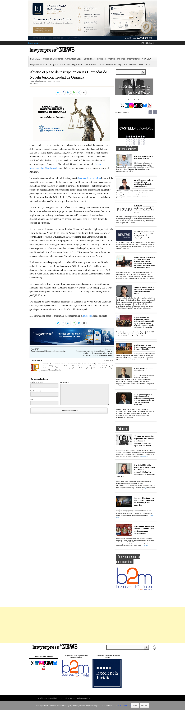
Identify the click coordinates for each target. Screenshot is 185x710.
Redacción (37, 360)
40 (144, 144)
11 (131, 138)
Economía (110, 58)
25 (127, 142)
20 (134, 140)
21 (136, 140)
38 (139, 144)
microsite (87, 316)
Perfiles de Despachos (116, 64)
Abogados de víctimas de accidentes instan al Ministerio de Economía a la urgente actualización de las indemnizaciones (94, 353)
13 (136, 138)
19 (131, 140)
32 (144, 142)
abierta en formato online (89, 178)
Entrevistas (89, 58)
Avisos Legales (83, 698)
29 (136, 142)
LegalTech (77, 64)
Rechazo (135, 705)
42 (129, 146)
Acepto (126, 705)
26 (129, 142)
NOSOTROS (144, 64)
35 (131, 144)
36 (134, 144)
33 (127, 144)
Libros (101, 64)
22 (139, 140)
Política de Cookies (67, 698)
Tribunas (121, 58)
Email (35, 391)
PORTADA (35, 58)
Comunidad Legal (73, 58)
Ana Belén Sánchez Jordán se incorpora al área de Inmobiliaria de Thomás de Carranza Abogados (143, 183)
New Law (146, 58)
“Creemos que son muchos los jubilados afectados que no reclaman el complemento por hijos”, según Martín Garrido (144, 441)
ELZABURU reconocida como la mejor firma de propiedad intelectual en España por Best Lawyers (144, 209)
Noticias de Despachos (52, 58)
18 (129, 140)
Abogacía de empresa (60, 64)
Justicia (100, 58)
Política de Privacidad (47, 698)
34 (129, 144)
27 (131, 142)
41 (127, 146)
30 (139, 142)
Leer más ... (129, 171)
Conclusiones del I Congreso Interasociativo (48, 351)
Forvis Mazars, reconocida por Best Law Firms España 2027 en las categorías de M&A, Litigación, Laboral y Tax (144, 235)
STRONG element (147, 43)
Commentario (64, 382)
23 (141, 140)
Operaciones (90, 64)
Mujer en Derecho (39, 64)
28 (134, 142)
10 (129, 138)
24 (144, 140)
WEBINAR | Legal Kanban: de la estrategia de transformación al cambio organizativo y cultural (144, 290)
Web (31, 400)
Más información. (116, 705)
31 (141, 142)
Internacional (133, 58)
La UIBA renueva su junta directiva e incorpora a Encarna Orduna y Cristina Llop (144, 347)
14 (139, 138)
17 (127, 140)
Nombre (36, 382)
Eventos (133, 64)
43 (131, 146)
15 (141, 138)
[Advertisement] (92, 625)
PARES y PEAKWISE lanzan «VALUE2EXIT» (143, 370)
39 (141, 144)
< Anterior (35, 349)
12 (134, 138)
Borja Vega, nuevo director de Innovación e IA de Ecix (143, 157)
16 (144, 138)
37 (136, 144)
